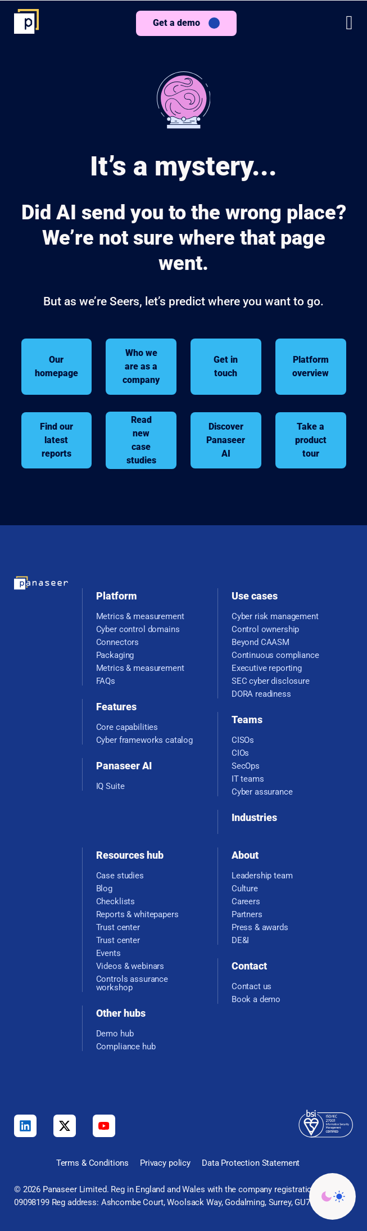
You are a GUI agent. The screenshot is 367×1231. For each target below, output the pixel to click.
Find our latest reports (56, 440)
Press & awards (260, 927)
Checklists (115, 902)
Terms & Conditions (92, 1163)
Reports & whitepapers (137, 914)
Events (108, 953)
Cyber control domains (138, 629)
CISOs (243, 740)
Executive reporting (267, 668)
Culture (245, 889)
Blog (104, 889)
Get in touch (226, 366)
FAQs (105, 681)
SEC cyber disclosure (271, 681)
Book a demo (256, 999)
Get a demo (176, 22)
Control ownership (265, 629)
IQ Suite (110, 786)
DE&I (240, 940)
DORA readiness (261, 694)
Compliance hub (126, 1047)
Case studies (120, 876)
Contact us (252, 986)
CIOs (240, 753)
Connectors (117, 642)
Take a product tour (311, 440)
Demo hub (115, 1034)
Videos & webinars (130, 966)
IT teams (248, 779)
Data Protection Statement (251, 1163)
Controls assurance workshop (132, 983)
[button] (349, 22)
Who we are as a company (141, 366)
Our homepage (56, 366)
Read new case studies (141, 440)
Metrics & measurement (140, 616)
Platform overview (310, 366)
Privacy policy (165, 1163)
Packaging (115, 655)
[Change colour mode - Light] (332, 1196)
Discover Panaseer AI (225, 440)
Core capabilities (127, 727)
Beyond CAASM (260, 642)
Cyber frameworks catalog (144, 740)
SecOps (246, 766)
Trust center (118, 927)
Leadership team (262, 876)
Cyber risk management (275, 616)
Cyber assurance (262, 792)
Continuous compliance (275, 655)
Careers (246, 902)
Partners (247, 914)
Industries (254, 817)
